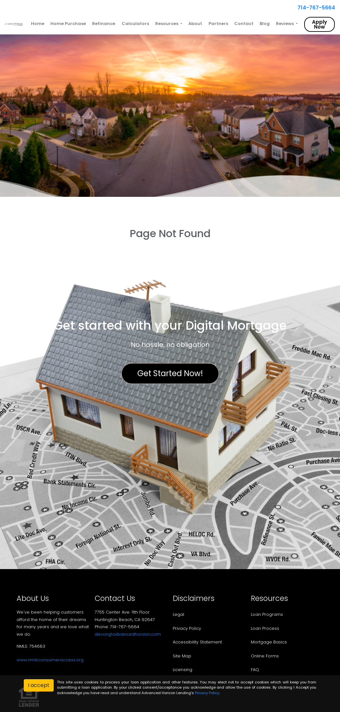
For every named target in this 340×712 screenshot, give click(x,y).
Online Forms (265, 656)
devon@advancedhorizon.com (128, 634)
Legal (178, 614)
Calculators (135, 23)
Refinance (103, 23)
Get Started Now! (170, 373)
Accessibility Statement (197, 642)
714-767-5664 (313, 7)
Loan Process (265, 628)
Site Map (182, 656)
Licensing (182, 670)
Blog (265, 23)
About (195, 23)
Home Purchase (68, 23)
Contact (243, 23)
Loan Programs (267, 614)
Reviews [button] (285, 23)
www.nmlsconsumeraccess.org (50, 660)
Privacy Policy (187, 628)
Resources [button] (167, 23)
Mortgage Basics (269, 642)
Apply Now (319, 24)
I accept (38, 685)
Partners (218, 23)
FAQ (255, 670)
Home (37, 23)
